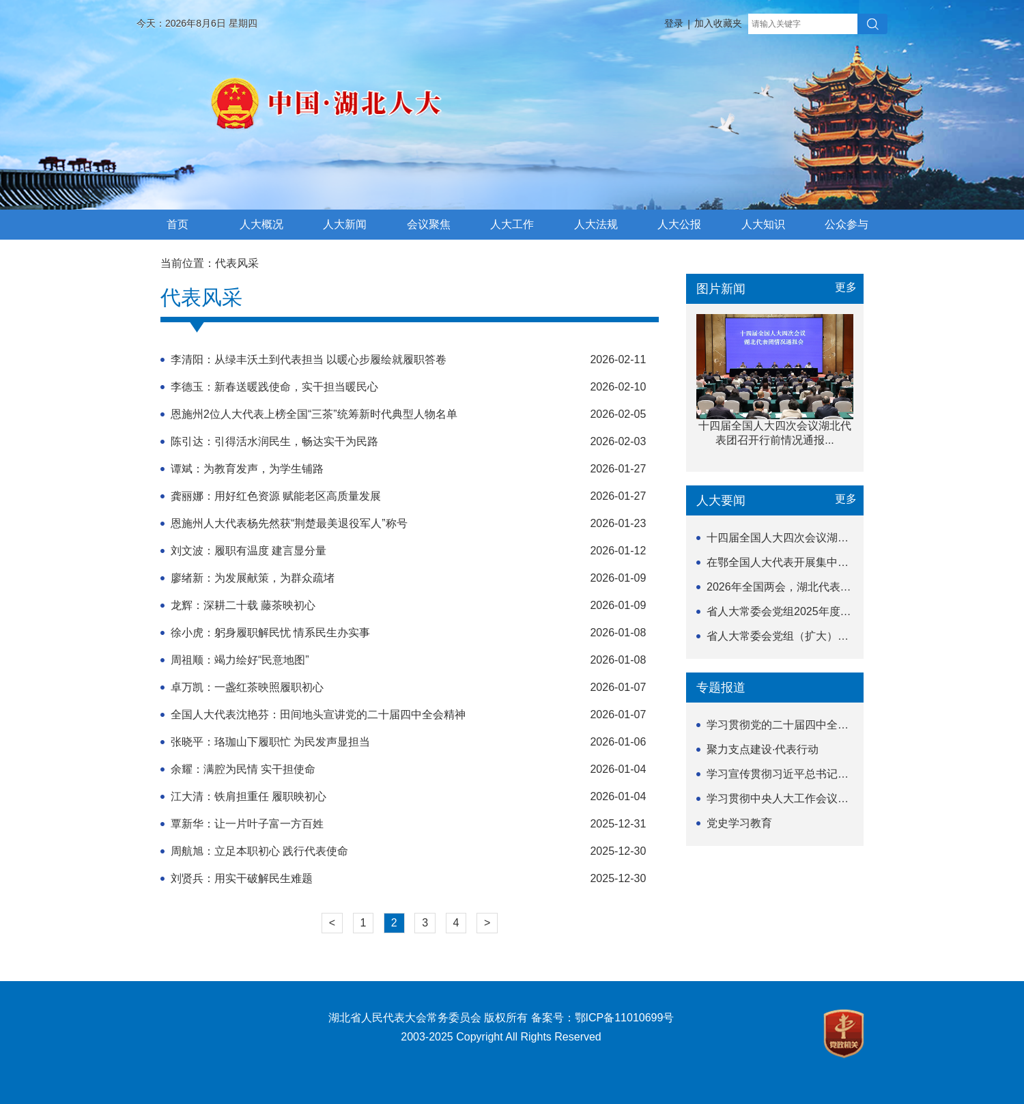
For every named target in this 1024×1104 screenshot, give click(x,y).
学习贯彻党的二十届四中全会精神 (788, 725)
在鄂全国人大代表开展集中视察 (783, 562)
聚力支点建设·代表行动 (763, 749)
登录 (673, 23)
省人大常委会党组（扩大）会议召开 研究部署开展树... (838, 636)
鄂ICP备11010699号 (624, 1017)
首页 (177, 224)
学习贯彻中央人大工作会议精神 (783, 798)
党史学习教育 (739, 823)
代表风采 (237, 263)
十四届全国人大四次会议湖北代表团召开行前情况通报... (842, 537)
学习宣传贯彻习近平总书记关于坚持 (794, 774)
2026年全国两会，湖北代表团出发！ (795, 587)
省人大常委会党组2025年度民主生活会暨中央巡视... (832, 611)
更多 (846, 287)
